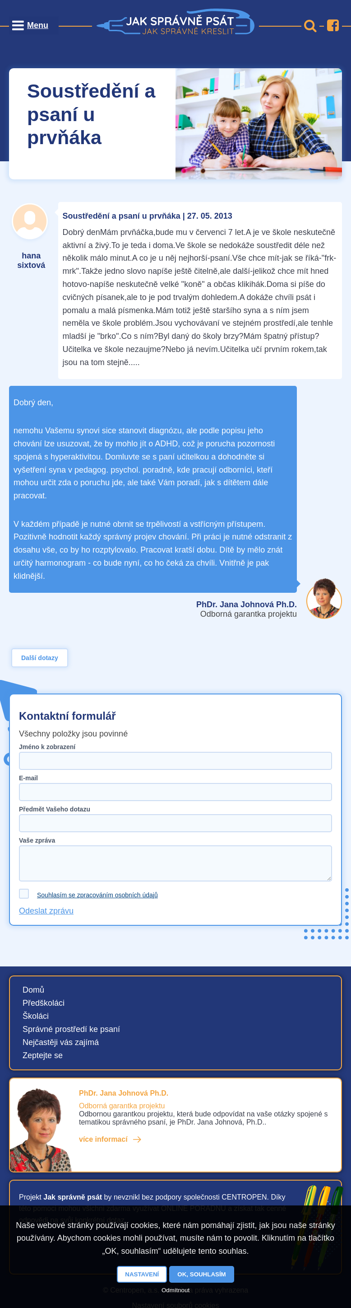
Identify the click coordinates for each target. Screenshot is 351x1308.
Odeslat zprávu (46, 910)
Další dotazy (39, 657)
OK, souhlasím (201, 1274)
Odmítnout (175, 1290)
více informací (103, 1139)
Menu (37, 25)
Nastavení (142, 1274)
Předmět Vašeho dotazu (54, 809)
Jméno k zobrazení (47, 746)
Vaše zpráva (37, 840)
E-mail (28, 778)
